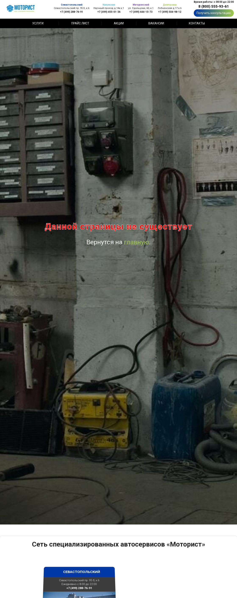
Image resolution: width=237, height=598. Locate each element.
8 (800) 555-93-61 (213, 6)
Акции (119, 23)
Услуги (37, 23)
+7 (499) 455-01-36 (108, 11)
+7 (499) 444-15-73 (140, 11)
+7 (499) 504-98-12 (169, 11)
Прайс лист (80, 23)
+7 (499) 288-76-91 (71, 11)
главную (136, 242)
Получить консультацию (214, 13)
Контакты (197, 23)
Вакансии (156, 23)
